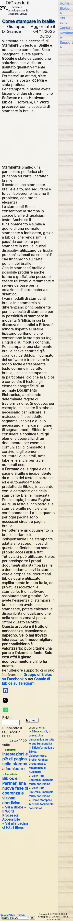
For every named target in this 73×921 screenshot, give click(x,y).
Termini (21, 915)
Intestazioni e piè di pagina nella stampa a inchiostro (15, 759)
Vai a (14, 813)
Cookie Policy (7, 915)
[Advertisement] (28, 139)
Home (64, 3)
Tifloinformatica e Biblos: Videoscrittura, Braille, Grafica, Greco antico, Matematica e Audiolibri (41, 759)
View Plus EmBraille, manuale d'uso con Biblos (41, 792)
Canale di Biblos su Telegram (26, 681)
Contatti (66, 28)
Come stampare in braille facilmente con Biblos (41, 804)
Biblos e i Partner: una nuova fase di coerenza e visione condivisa (15, 789)
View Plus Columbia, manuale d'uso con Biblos (41, 780)
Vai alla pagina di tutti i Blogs (15, 825)
